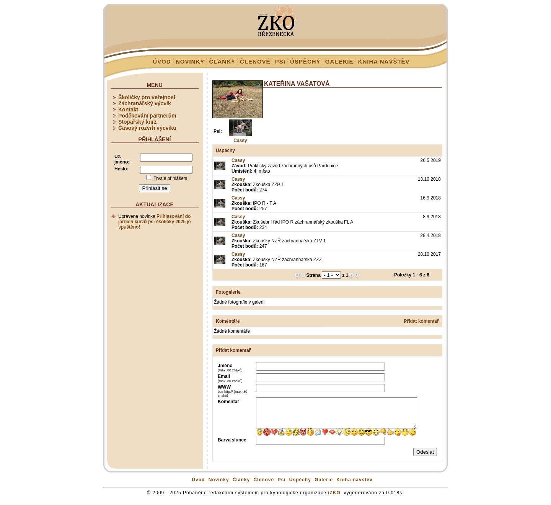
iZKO (334, 498)
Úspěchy (305, 61)
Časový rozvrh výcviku (147, 128)
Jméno (230, 367)
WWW (232, 390)
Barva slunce (232, 445)
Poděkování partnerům (147, 116)
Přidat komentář (421, 321)
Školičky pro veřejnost (146, 97)
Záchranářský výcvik (144, 103)
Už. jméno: (121, 159)
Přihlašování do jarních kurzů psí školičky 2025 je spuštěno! (154, 222)
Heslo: (121, 169)
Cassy (240, 140)
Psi (280, 61)
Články (222, 61)
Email (230, 378)
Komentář (228, 401)
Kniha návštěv (384, 61)
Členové (255, 61)
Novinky (190, 61)
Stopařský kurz (137, 122)
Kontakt (128, 109)
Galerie (339, 61)
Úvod (162, 61)
